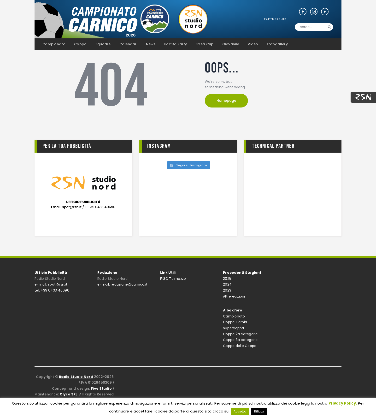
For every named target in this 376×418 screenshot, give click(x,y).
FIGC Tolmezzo (173, 278)
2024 (227, 284)
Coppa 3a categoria (240, 339)
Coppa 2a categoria (240, 334)
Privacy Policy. (343, 403)
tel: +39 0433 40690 (52, 290)
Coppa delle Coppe (239, 345)
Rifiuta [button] (259, 411)
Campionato (234, 316)
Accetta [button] (240, 411)
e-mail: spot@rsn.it (51, 284)
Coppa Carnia (235, 322)
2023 (227, 290)
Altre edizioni (234, 296)
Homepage (226, 100)
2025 (227, 278)
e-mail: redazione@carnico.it (122, 284)
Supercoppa (233, 328)
